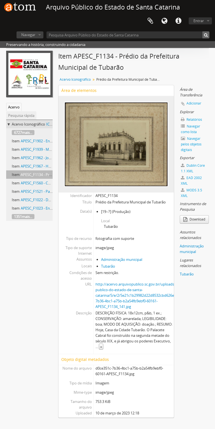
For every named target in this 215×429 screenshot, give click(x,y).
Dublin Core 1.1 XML (193, 168)
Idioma (164, 21)
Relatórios (191, 119)
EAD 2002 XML (191, 180)
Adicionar (193, 103)
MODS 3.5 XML (191, 193)
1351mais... (23, 216)
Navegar (28, 34)
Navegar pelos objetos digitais (191, 144)
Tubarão (108, 266)
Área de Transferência (150, 21)
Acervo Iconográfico (75, 79)
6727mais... (23, 132)
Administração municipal (121, 259)
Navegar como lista (190, 129)
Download (194, 219)
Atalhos (178, 21)
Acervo (14, 107)
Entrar (198, 20)
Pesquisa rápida (21, 115)
